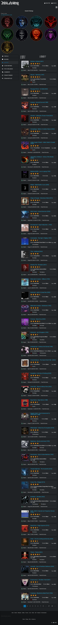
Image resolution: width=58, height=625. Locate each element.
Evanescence (34, 579)
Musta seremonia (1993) (43, 441)
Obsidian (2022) (41, 496)
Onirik (31, 538)
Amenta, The (33, 264)
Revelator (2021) (42, 264)
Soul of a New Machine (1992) (45, 454)
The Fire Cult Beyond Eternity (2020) (43, 538)
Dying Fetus (33, 525)
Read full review (42, 70)
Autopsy (32, 102)
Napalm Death (34, 413)
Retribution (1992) (46, 305)
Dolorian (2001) (40, 61)
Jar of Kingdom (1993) (42, 332)
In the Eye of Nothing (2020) (44, 373)
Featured (38, 612)
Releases (19, 612)
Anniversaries (43, 612)
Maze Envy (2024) (40, 319)
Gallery (23, 612)
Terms (24, 619)
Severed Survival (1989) (42, 102)
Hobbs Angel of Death (36, 142)
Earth (31, 511)
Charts (33, 612)
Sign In (53, 3)
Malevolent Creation (35, 279)
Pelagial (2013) (41, 482)
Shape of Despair (34, 198)
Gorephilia (33, 373)
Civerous (32, 319)
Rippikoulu (33, 441)
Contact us (33, 619)
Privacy (27, 619)
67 (49, 606)
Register (47, 3)
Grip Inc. (32, 74)
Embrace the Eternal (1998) (45, 346)
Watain (32, 184)
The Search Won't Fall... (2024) (48, 360)
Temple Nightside (35, 468)
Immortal (32, 566)
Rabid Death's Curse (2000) (42, 184)
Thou (31, 251)
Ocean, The (33, 482)
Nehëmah (33, 292)
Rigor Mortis (33, 400)
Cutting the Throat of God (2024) (44, 115)
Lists (30, 612)
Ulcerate (32, 115)
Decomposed (34, 224)
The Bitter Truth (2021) (44, 579)
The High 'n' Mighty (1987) (45, 238)
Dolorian (32, 61)
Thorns (32, 552)
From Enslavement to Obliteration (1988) (40, 414)
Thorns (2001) (39, 552)
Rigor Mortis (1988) (43, 400)
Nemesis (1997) (40, 74)
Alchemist (33, 332)
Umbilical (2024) (38, 251)
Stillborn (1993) (46, 279)
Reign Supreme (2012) (43, 525)
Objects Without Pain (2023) (44, 386)
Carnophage (33, 129)
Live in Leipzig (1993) (44, 171)
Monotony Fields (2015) (46, 198)
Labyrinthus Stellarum (36, 157)
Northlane (33, 496)
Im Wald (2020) (44, 89)
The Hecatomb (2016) (46, 468)
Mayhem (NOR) (34, 171)
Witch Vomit (33, 211)
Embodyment (34, 346)
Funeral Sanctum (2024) (44, 211)
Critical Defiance (34, 360)
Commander (33, 238)
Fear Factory (33, 454)
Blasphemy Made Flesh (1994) (45, 593)
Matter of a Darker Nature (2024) (46, 129)
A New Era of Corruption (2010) (46, 427)
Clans (13, 612)
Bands (15, 612)
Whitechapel (33, 427)
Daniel (23, 70)
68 (52, 606)
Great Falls (33, 386)
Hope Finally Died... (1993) (45, 224)
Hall (35, 612)
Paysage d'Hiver (34, 89)
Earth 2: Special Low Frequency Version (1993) (42, 511)
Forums (26, 612)
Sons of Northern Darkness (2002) (45, 566)
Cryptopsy (33, 593)
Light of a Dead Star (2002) (43, 292)
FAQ (30, 619)
